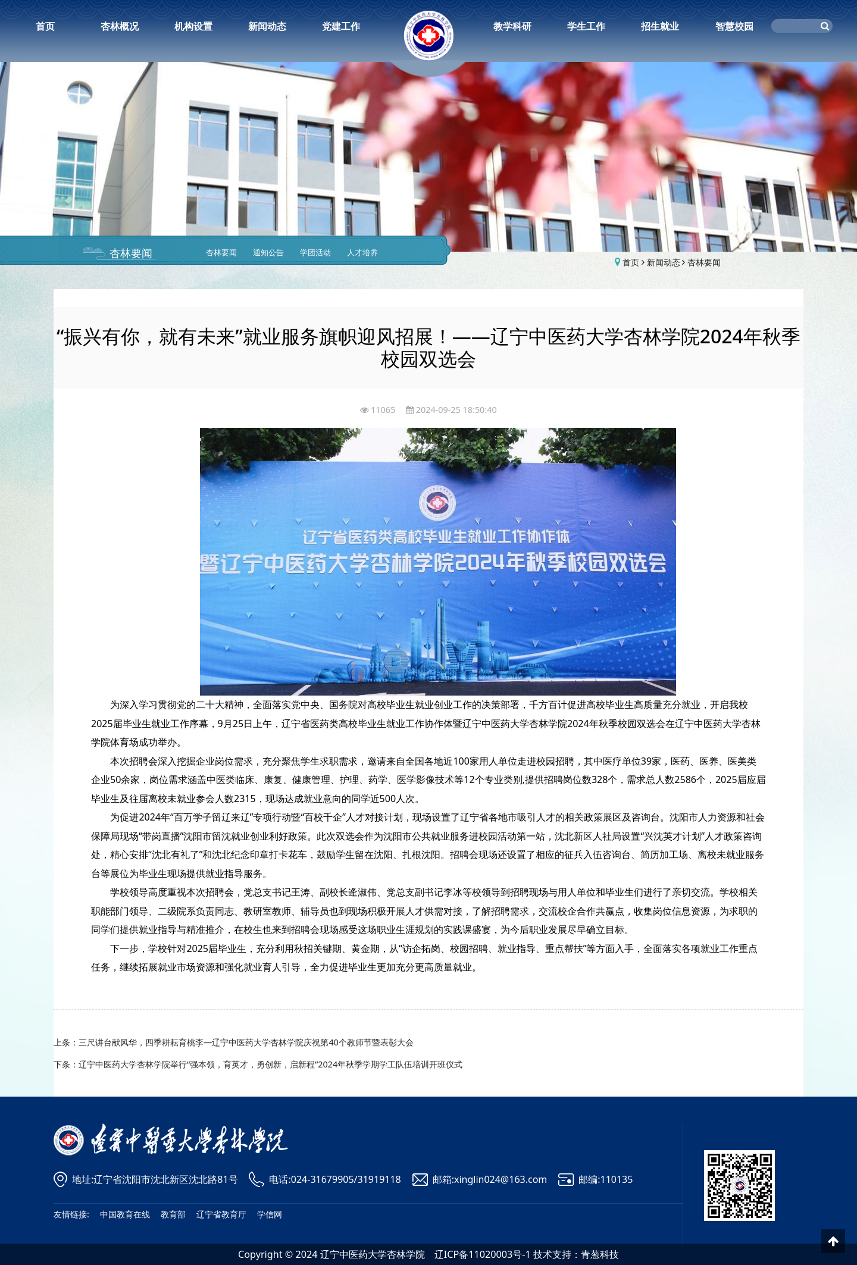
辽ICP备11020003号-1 (482, 1254)
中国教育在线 (125, 1214)
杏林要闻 (131, 253)
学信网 (269, 1214)
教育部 (173, 1214)
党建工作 (341, 26)
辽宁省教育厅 (221, 1214)
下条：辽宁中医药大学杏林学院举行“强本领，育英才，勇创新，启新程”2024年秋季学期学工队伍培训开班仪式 (258, 1064)
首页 (45, 26)
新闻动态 (267, 26)
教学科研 (512, 26)
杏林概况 (120, 26)
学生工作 (586, 26)
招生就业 (660, 26)
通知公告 (268, 253)
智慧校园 (734, 26)
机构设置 (193, 26)
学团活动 (315, 253)
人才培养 (362, 253)
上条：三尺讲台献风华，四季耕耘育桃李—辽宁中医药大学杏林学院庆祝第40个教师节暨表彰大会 (234, 1042)
